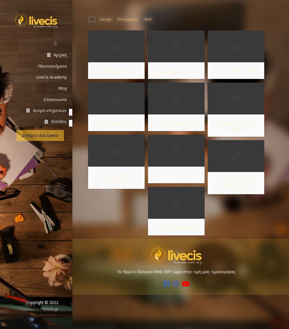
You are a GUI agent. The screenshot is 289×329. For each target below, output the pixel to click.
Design (105, 19)
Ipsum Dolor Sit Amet (235, 126)
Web (148, 19)
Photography (127, 19)
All (92, 19)
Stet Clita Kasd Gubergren (236, 183)
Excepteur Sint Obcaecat (116, 178)
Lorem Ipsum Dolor (116, 71)
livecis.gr (50, 309)
